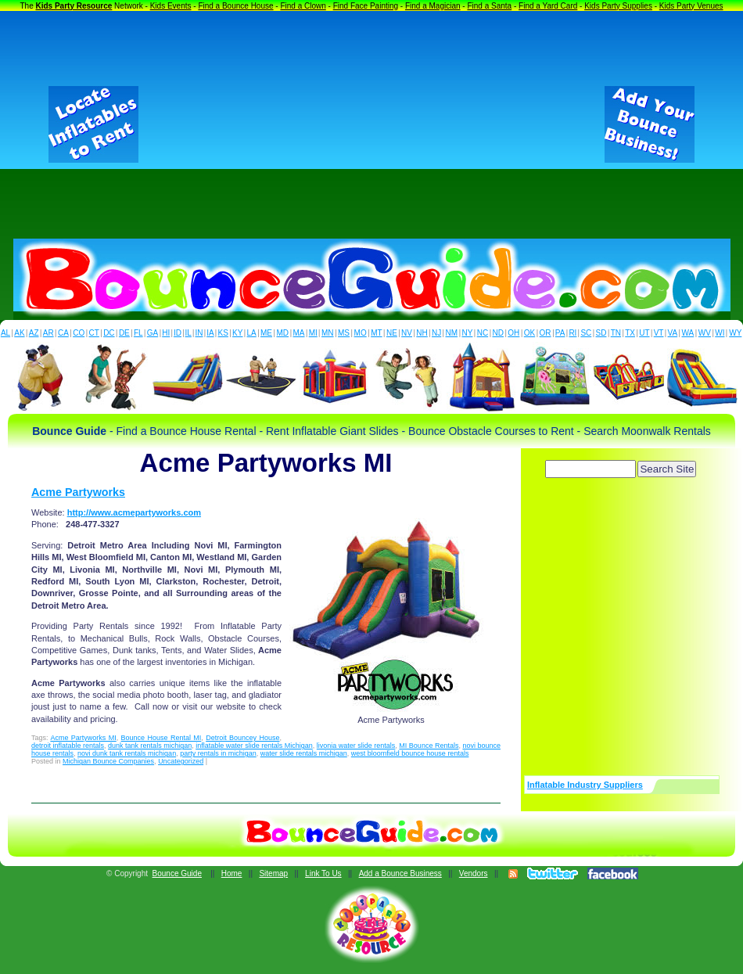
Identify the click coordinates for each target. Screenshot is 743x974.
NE (391, 333)
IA (210, 333)
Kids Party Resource (74, 6)
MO (360, 333)
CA (63, 333)
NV (406, 333)
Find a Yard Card (548, 6)
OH (513, 333)
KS (223, 333)
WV (704, 333)
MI (313, 333)
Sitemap (273, 873)
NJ (436, 333)
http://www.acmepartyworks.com (134, 512)
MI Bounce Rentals (428, 745)
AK (19, 333)
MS (344, 333)
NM (452, 333)
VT (659, 333)
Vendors (473, 873)
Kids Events (171, 6)
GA (152, 333)
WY (735, 333)
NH (421, 333)
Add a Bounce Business (400, 873)
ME (266, 333)
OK (529, 333)
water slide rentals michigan (303, 753)
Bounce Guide (177, 873)
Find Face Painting (365, 6)
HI (166, 333)
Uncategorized (180, 761)
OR (545, 333)
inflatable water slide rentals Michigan (254, 745)
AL (5, 333)
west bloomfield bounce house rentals (410, 753)
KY (237, 333)
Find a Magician (433, 6)
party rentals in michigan (218, 753)
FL (138, 333)
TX (630, 333)
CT (94, 333)
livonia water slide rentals (356, 745)
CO (78, 333)
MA (299, 333)
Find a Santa (489, 6)
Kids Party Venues (691, 6)
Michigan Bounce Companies (108, 761)
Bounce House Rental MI (161, 738)
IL (188, 333)
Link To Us (323, 873)
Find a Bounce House (235, 6)
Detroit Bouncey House (242, 738)
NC (482, 333)
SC (585, 333)
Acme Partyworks (78, 492)
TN (616, 333)
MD (283, 333)
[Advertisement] (371, 124)
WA (688, 333)
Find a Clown (302, 6)
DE (124, 333)
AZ (34, 333)
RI (572, 333)
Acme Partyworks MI (83, 738)
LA (252, 333)
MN (327, 333)
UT (644, 333)
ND (498, 333)
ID (177, 333)
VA (673, 333)
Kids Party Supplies (618, 6)
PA (560, 333)
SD (601, 333)
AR (48, 333)
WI (719, 333)
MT (376, 333)
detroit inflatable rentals (67, 745)
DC (108, 333)
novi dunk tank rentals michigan (126, 753)
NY (466, 333)
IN (199, 333)
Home (231, 873)
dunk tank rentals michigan (150, 745)
